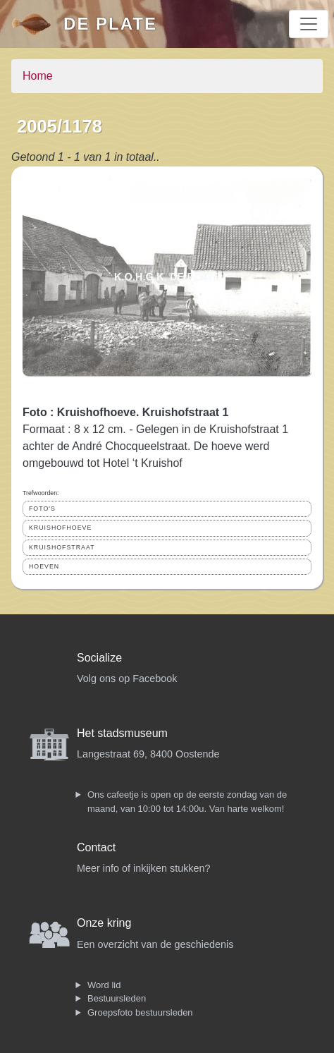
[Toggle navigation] (308, 24)
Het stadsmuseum (122, 733)
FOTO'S (42, 508)
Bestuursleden (116, 998)
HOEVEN (44, 566)
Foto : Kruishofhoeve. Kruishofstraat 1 (125, 412)
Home (38, 76)
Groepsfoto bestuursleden (140, 1012)
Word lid (103, 985)
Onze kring (104, 923)
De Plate (110, 23)
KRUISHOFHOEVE (60, 527)
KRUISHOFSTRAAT (62, 547)
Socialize (99, 658)
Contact (96, 847)
